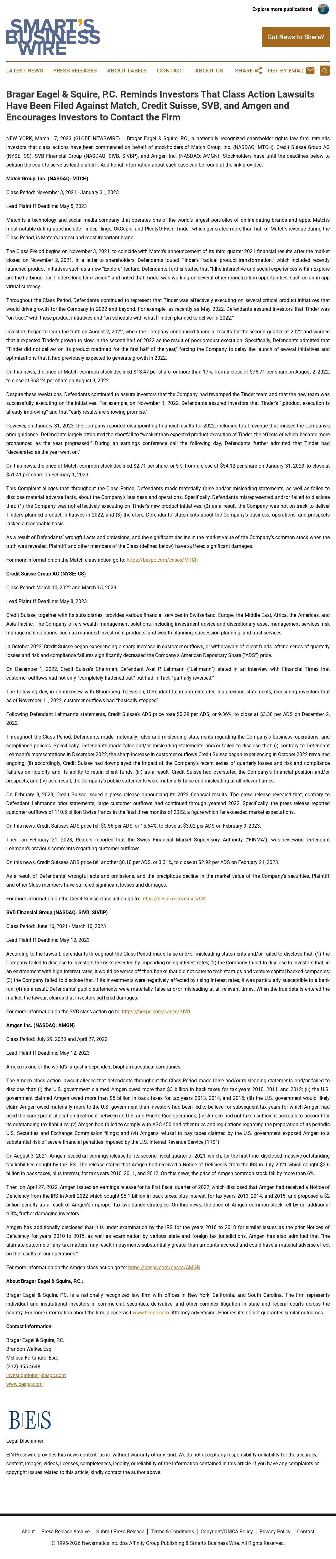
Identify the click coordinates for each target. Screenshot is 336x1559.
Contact (171, 70)
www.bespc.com (24, 1384)
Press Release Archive (65, 1532)
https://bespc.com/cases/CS (173, 899)
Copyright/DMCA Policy (227, 1532)
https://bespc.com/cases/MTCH (162, 560)
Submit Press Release (120, 1532)
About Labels (127, 70)
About (28, 1532)
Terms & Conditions (172, 1532)
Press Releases (75, 70)
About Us (209, 70)
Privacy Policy (275, 1532)
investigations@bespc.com (36, 1375)
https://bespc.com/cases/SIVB (156, 1012)
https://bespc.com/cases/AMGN (164, 1267)
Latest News (24, 70)
